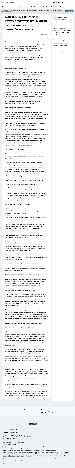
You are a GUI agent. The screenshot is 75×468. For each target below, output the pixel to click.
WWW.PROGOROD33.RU (15, 429)
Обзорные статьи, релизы (21, 420)
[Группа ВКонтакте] (42, 412)
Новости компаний (20, 421)
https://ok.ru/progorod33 (42, 453)
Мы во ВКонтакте (35, 6)
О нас (3, 418)
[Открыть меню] (3, 2)
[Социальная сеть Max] (52, 412)
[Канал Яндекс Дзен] (49, 412)
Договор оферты (5, 421)
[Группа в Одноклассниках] (45, 412)
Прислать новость (58, 2)
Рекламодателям (23, 6)
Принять (69, 11)
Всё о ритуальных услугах (9, 6)
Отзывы (4, 420)
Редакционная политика (34, 418)
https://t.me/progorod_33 (53, 453)
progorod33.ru (46, 450)
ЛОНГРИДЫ (4, 409)
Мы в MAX (45, 6)
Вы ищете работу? (56, 6)
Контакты (31, 420)
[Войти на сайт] (72, 2)
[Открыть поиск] (68, 2)
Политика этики (19, 418)
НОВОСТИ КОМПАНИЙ (20, 409)
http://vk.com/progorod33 (31, 453)
